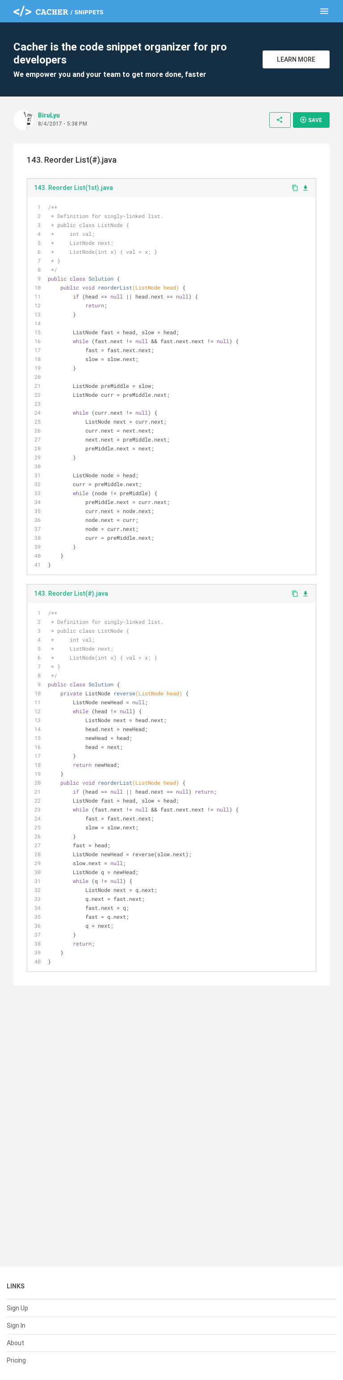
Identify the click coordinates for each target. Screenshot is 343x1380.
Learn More (296, 59)
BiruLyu (49, 115)
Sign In (16, 1325)
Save (311, 119)
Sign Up (17, 1308)
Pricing (16, 1360)
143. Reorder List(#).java (71, 593)
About (15, 1343)
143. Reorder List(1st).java (73, 188)
